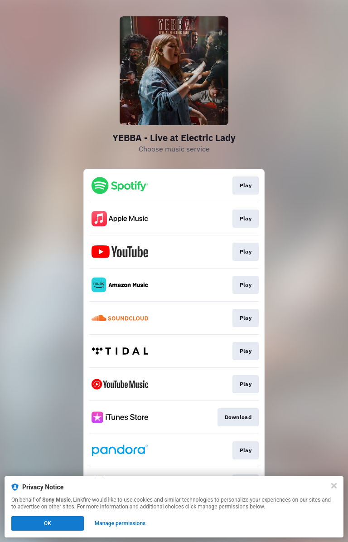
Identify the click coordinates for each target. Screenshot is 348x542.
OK (47, 523)
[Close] (334, 486)
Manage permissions (120, 523)
